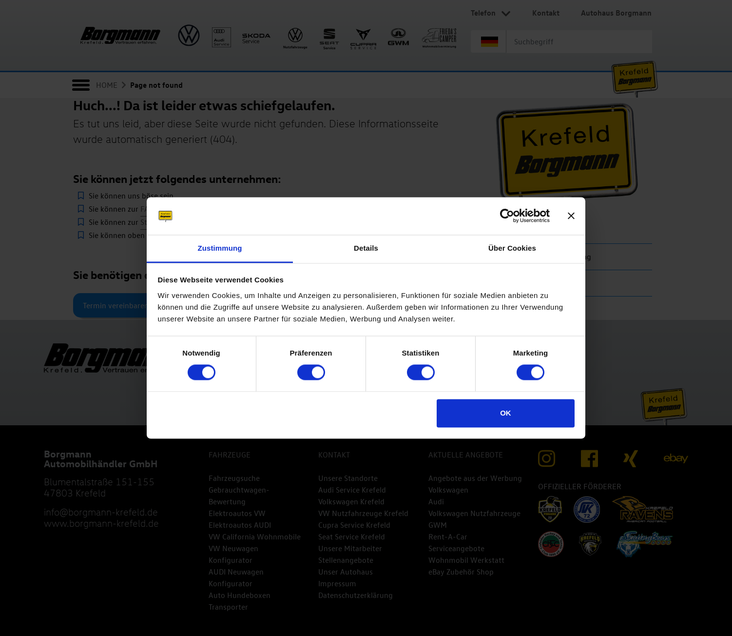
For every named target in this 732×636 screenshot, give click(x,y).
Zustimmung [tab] (220, 248)
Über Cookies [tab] (512, 248)
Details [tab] (366, 248)
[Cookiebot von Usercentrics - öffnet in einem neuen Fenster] (507, 216)
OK (505, 413)
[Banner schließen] (571, 216)
